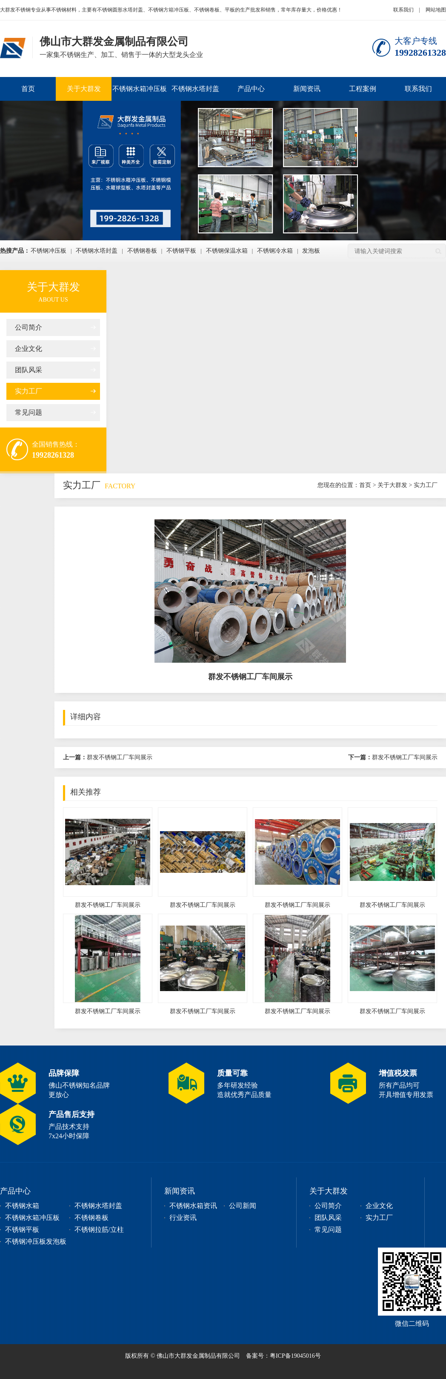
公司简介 (28, 327)
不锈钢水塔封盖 (195, 88)
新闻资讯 (306, 88)
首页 (28, 88)
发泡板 (311, 251)
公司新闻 (242, 1205)
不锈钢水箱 (22, 1205)
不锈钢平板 (181, 251)
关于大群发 (84, 88)
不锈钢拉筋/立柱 (99, 1229)
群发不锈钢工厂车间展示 (107, 757)
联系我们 (403, 10)
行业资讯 (183, 1217)
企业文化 (28, 348)
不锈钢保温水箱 (227, 251)
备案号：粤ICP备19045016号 (283, 1356)
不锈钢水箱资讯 (193, 1205)
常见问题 (28, 412)
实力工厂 (28, 391)
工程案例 (362, 88)
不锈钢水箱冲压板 (139, 88)
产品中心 (251, 88)
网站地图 (436, 10)
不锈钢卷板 (142, 251)
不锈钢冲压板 (48, 251)
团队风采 (28, 369)
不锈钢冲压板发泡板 (35, 1241)
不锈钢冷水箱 (275, 251)
